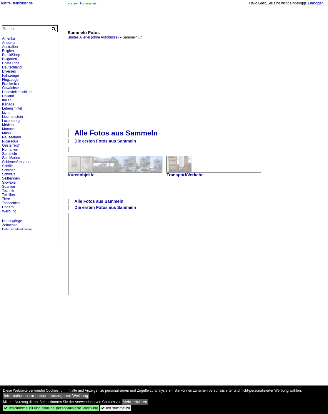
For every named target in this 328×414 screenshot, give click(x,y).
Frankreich (10, 84)
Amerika (8, 38)
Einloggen (316, 3)
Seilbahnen (11, 178)
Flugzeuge (10, 80)
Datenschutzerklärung (17, 229)
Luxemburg (11, 121)
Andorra (8, 43)
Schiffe (7, 166)
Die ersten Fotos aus (105, 141)
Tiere (6, 199)
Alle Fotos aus (116, 133)
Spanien (8, 187)
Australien (10, 47)
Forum (72, 3)
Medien (8, 125)
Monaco (8, 129)
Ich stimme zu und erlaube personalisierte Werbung (51, 408)
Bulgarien (9, 59)
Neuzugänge (12, 221)
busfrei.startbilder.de (17, 3)
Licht (5, 112)
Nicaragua (10, 141)
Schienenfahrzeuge (17, 162)
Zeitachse (9, 225)
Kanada (8, 104)
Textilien (8, 195)
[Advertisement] (198, 83)
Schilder (8, 170)
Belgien (8, 51)
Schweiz (8, 174)
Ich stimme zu (115, 408)
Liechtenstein (12, 117)
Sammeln (9, 154)
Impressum (88, 3)
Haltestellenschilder (17, 92)
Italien (6, 100)
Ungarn (8, 207)
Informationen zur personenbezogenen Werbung (46, 395)
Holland (8, 96)
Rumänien (10, 150)
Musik (6, 133)
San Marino (11, 158)
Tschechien (11, 203)
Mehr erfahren (135, 402)
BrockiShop (11, 55)
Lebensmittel (12, 108)
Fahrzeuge (10, 75)
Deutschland (12, 67)
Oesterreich (11, 145)
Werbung (9, 211)
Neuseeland (11, 137)
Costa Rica (10, 63)
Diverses (9, 71)
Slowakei (9, 182)
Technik (8, 191)
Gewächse (10, 88)
